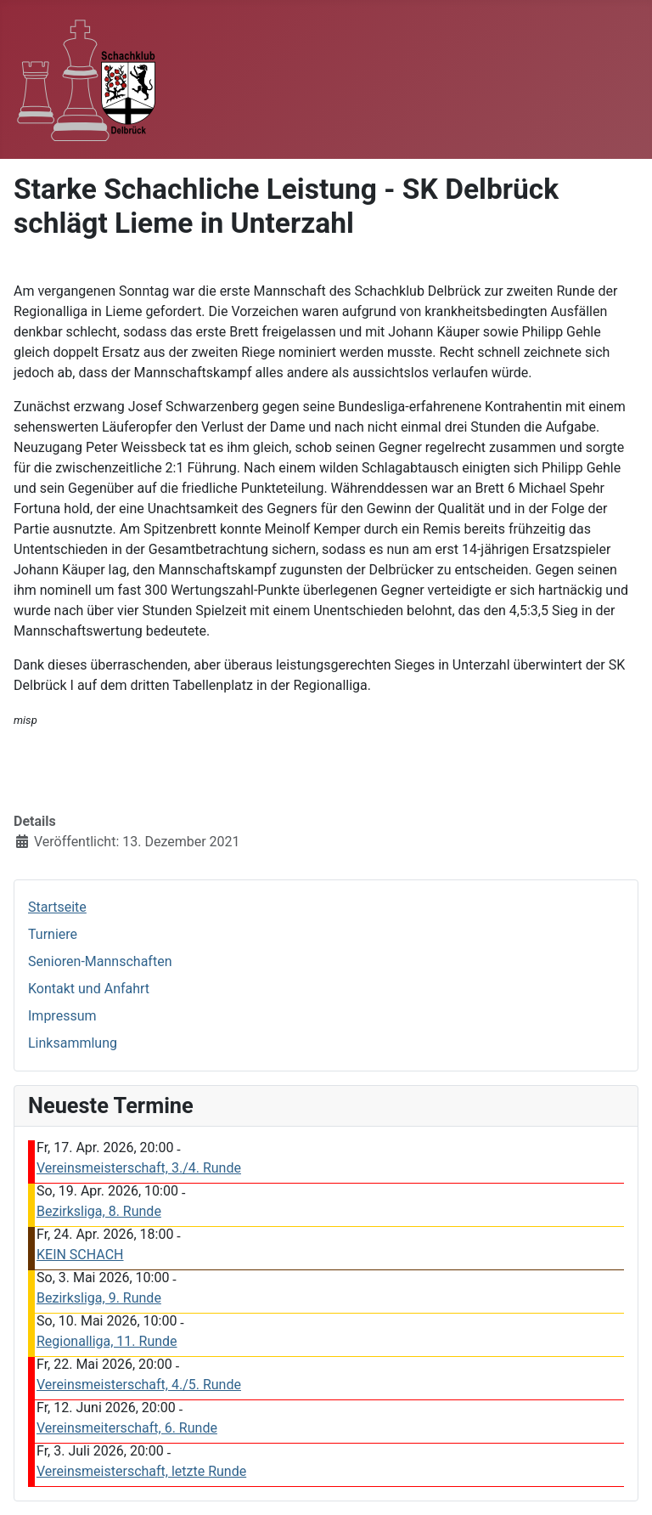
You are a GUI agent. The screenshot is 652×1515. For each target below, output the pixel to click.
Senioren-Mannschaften (99, 961)
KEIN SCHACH (80, 1254)
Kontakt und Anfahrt (88, 989)
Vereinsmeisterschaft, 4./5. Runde (139, 1385)
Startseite (57, 907)
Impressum (62, 1016)
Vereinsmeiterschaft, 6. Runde (127, 1428)
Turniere (52, 934)
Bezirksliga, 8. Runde (99, 1211)
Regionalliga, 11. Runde (107, 1341)
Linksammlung (72, 1043)
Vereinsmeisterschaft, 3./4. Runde (139, 1168)
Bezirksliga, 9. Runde (99, 1298)
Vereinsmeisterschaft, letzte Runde (141, 1471)
